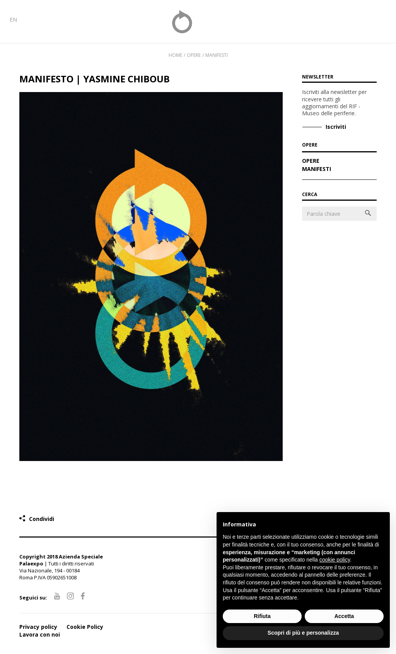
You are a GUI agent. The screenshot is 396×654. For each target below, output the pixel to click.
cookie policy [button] (334, 560)
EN (13, 19)
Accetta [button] (344, 616)
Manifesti (216, 55)
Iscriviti (336, 126)
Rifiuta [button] (262, 616)
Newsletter (317, 76)
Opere (310, 161)
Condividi (41, 519)
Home (175, 55)
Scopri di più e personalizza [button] (303, 633)
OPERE (309, 145)
